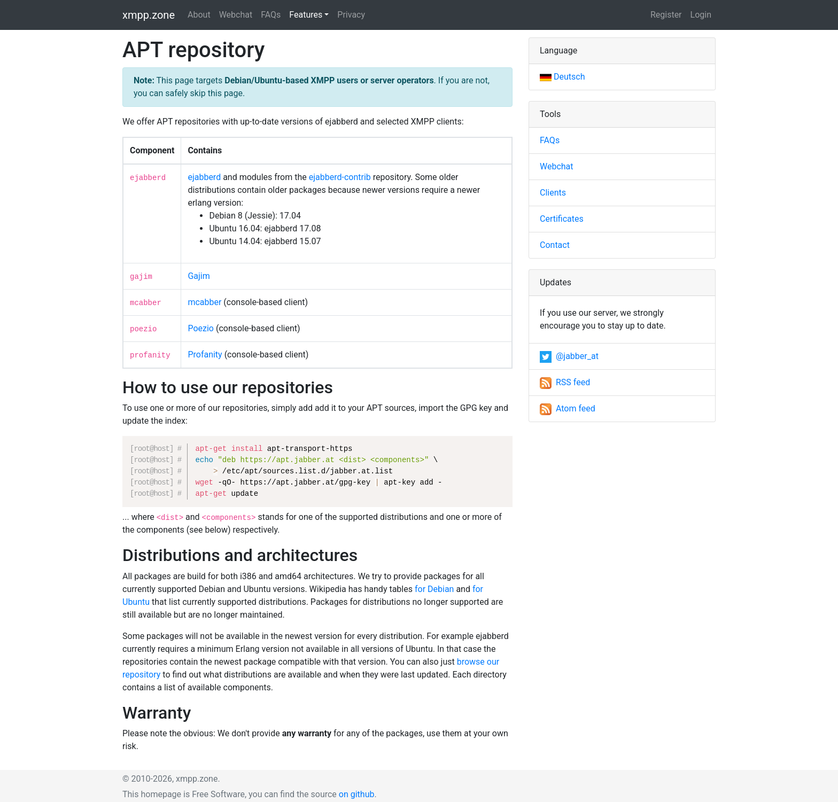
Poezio (201, 328)
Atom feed (567, 408)
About (199, 15)
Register (666, 15)
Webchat (236, 15)
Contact (555, 245)
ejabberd (204, 177)
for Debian (434, 589)
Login (700, 15)
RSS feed (565, 382)
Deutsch (562, 77)
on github (357, 794)
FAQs (271, 15)
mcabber (204, 302)
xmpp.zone (148, 15)
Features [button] (305, 15)
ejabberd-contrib (340, 177)
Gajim (199, 276)
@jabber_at (569, 356)
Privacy (351, 15)
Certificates (562, 219)
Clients (553, 193)
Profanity (205, 354)
